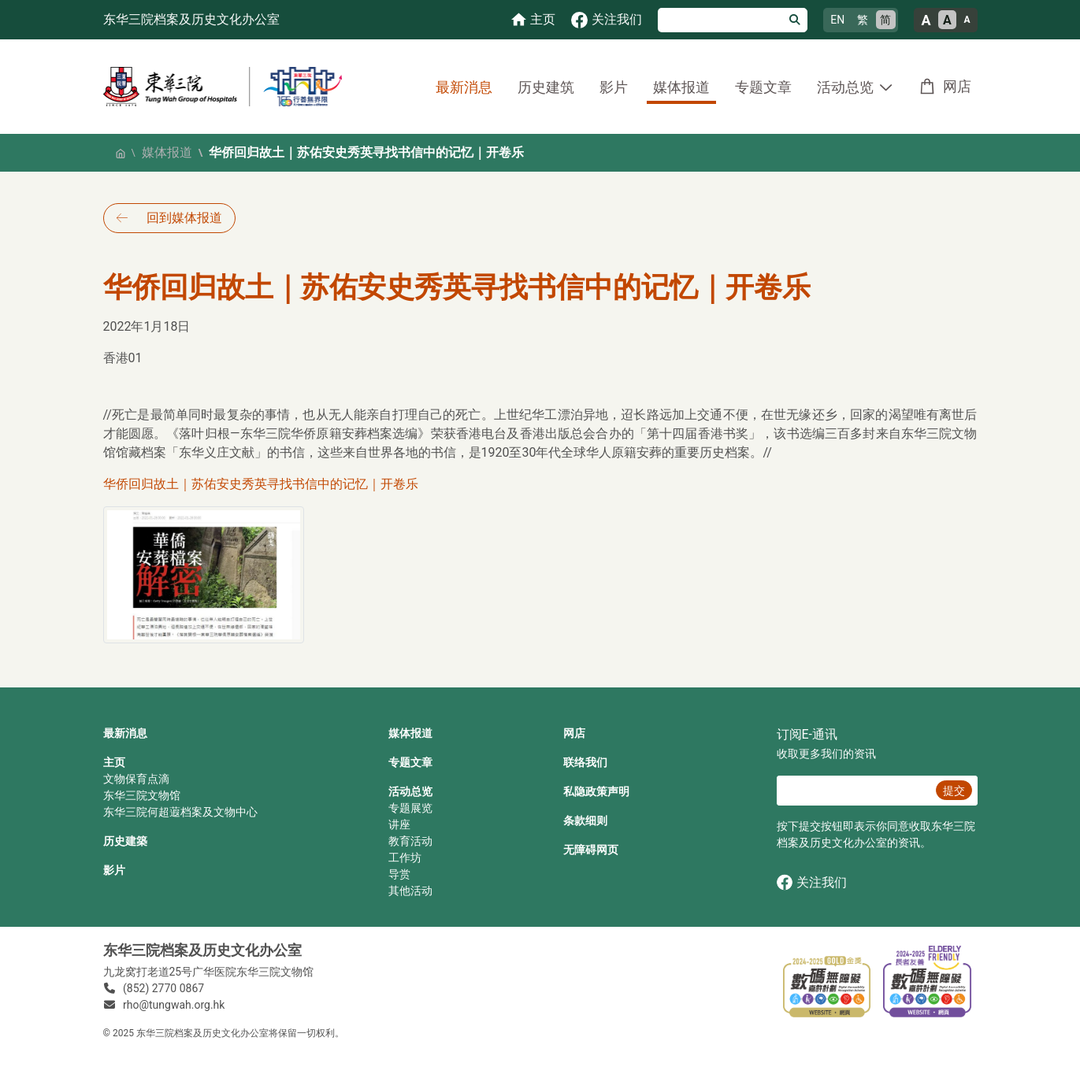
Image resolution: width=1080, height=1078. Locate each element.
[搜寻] (720, 20)
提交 (954, 790)
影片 (613, 87)
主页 (114, 762)
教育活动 (410, 841)
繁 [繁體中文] (862, 19)
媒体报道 (681, 87)
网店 (957, 86)
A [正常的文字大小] (947, 20)
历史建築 (125, 841)
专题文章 (763, 87)
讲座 (399, 824)
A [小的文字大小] (966, 19)
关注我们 (812, 882)
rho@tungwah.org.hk (174, 1004)
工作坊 (404, 857)
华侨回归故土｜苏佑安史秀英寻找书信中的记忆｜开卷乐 (260, 483)
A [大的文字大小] (925, 20)
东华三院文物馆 (141, 795)
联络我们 (585, 762)
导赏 (399, 874)
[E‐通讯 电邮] (854, 791)
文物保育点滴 (136, 778)
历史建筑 (546, 87)
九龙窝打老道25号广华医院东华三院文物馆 (208, 971)
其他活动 (410, 890)
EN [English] (837, 19)
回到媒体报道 (184, 217)
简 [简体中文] (885, 19)
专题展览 (410, 808)
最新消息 (464, 87)
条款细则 (585, 820)
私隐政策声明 (596, 791)
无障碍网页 (590, 849)
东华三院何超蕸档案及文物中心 (180, 812)
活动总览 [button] (845, 87)
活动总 (404, 791)
